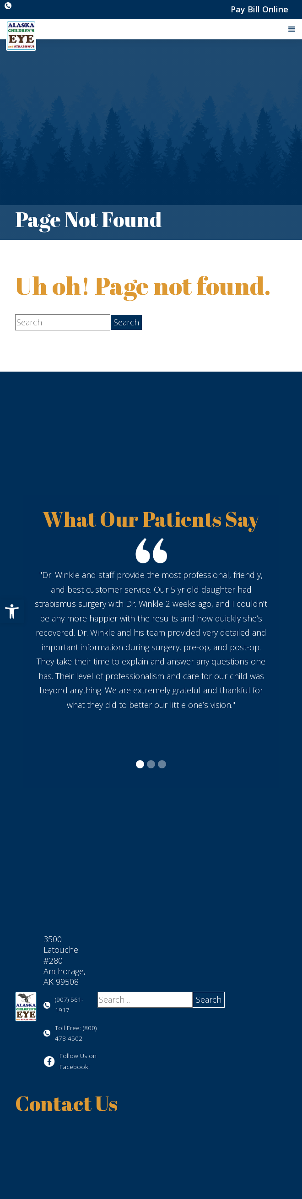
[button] (12, 611)
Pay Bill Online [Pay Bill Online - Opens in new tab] (259, 9)
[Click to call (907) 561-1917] (10, 5)
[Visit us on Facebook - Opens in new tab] (70, 1061)
